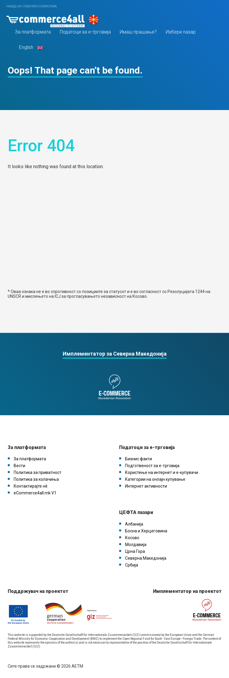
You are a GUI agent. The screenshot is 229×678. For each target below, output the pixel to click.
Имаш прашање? (138, 32)
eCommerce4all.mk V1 (35, 493)
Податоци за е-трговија (85, 32)
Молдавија (135, 544)
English (30, 47)
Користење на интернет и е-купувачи (161, 472)
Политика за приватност (37, 472)
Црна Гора (135, 551)
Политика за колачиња (36, 479)
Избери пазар (181, 32)
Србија (131, 565)
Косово (132, 537)
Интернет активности (146, 486)
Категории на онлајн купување (155, 479)
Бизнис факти (138, 458)
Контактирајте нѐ (31, 486)
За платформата (33, 32)
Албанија (134, 524)
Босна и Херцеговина (146, 531)
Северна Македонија (145, 558)
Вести (19, 465)
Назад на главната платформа (31, 6)
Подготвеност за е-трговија (152, 465)
